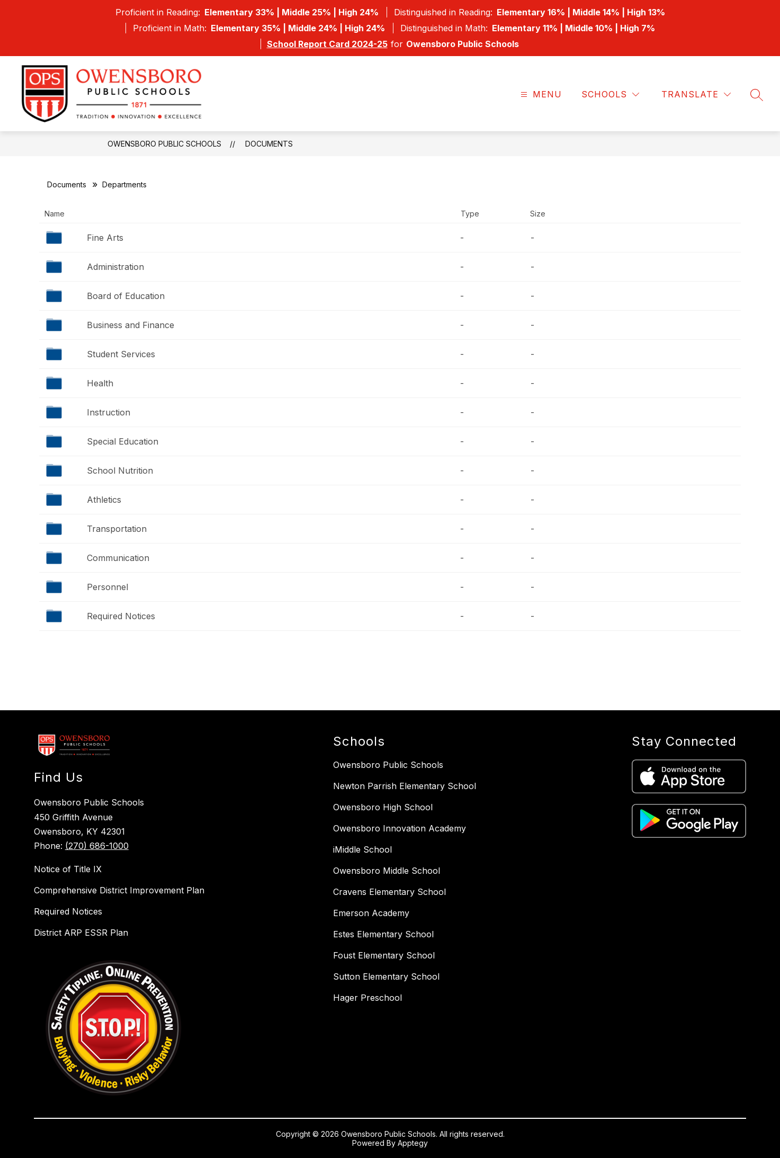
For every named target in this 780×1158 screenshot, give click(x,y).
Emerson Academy (371, 913)
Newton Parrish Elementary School (404, 786)
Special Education (122, 441)
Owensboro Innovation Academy (399, 828)
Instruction (108, 412)
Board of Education (126, 296)
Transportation (117, 528)
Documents (269, 143)
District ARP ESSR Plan (81, 932)
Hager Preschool (367, 997)
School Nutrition (120, 470)
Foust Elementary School (384, 955)
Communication (118, 558)
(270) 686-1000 (97, 845)
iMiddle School (362, 849)
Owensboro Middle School (386, 870)
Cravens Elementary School (389, 891)
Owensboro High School (383, 807)
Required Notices (121, 616)
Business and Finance (130, 325)
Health (100, 383)
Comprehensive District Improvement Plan (119, 890)
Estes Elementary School (383, 934)
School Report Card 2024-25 (327, 44)
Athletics (104, 499)
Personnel (107, 587)
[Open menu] (540, 94)
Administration (115, 266)
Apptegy (413, 1142)
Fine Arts (105, 237)
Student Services (121, 354)
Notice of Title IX (68, 869)
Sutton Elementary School (386, 976)
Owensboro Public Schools (164, 143)
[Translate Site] (696, 94)
